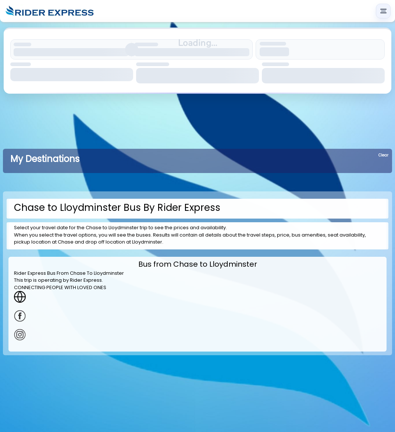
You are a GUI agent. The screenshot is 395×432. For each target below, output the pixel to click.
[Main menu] (383, 11)
